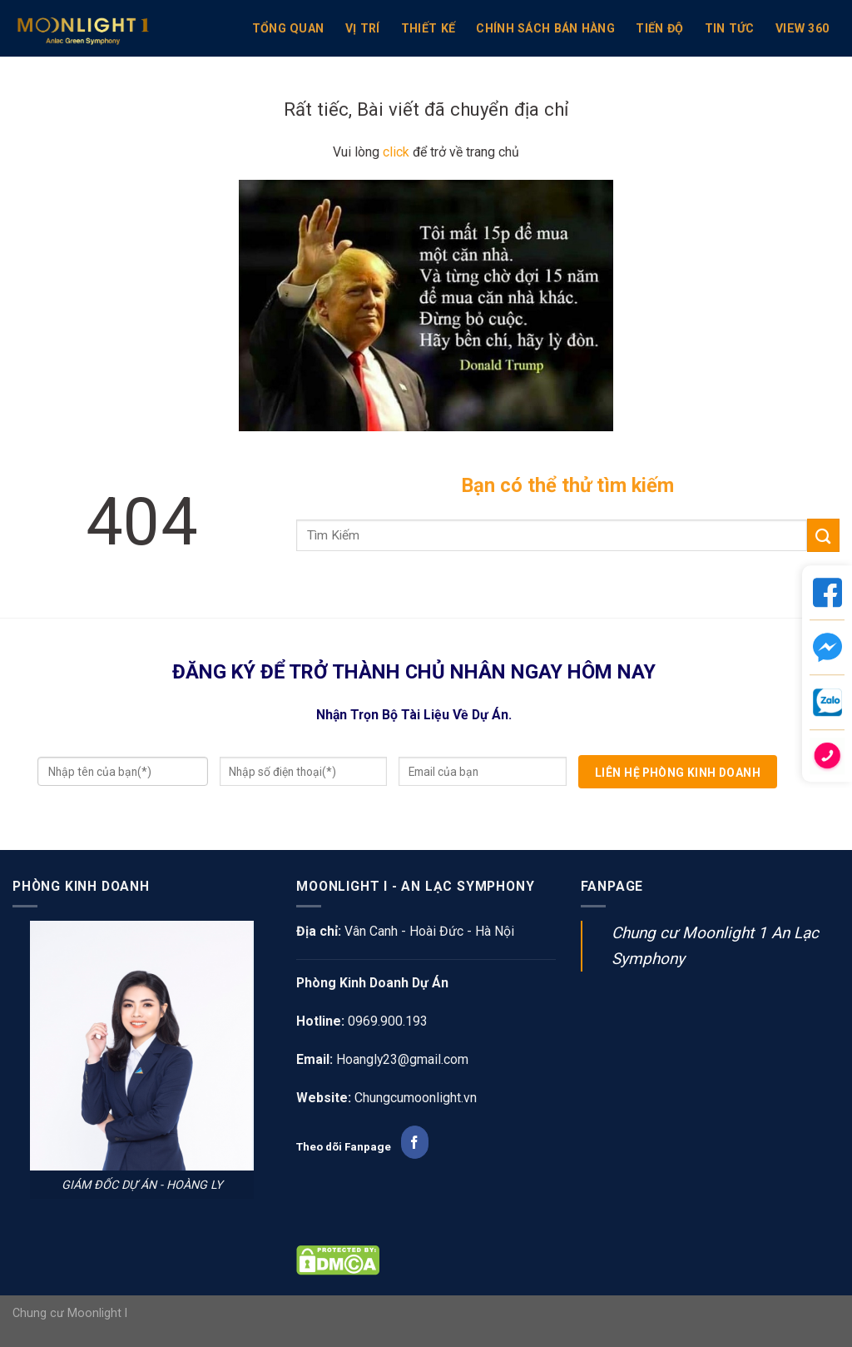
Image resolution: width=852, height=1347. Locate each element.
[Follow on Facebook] (414, 1142)
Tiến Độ (659, 28)
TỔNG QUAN (288, 28)
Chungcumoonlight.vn (415, 1098)
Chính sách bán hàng (545, 28)
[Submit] (823, 535)
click (396, 152)
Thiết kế (428, 28)
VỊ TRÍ (362, 28)
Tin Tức (730, 28)
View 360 (802, 28)
